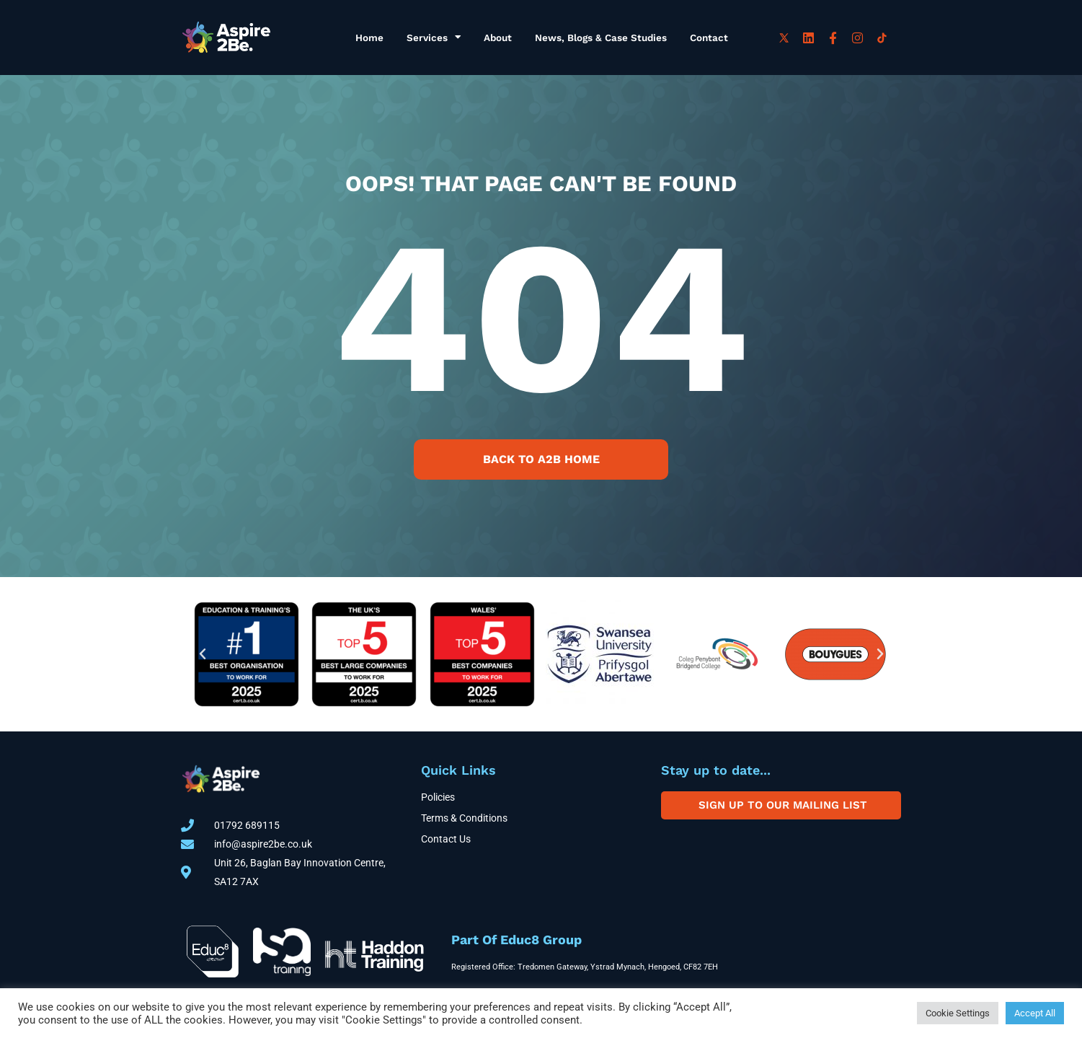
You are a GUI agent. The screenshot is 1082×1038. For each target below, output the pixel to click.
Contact (709, 37)
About (498, 37)
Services (434, 37)
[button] (202, 654)
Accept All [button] (1034, 1013)
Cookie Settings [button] (958, 1013)
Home (369, 37)
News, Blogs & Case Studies (601, 37)
